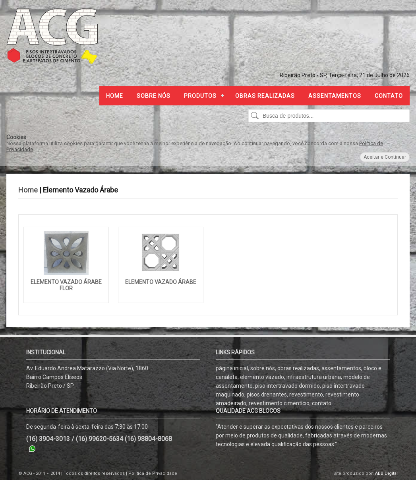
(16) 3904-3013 (48, 439)
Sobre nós (153, 96)
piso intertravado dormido (287, 386)
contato (321, 403)
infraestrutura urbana (313, 377)
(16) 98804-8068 (148, 439)
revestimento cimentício (279, 403)
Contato (389, 96)
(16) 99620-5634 (99, 439)
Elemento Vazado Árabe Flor (66, 285)
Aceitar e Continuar (385, 157)
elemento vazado (262, 377)
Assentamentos (334, 96)
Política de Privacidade (152, 473)
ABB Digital (386, 473)
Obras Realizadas (265, 96)
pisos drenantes (267, 394)
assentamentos (341, 368)
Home (114, 96)
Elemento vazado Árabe (160, 282)
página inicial (232, 368)
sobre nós (262, 368)
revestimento (306, 394)
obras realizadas (298, 368)
